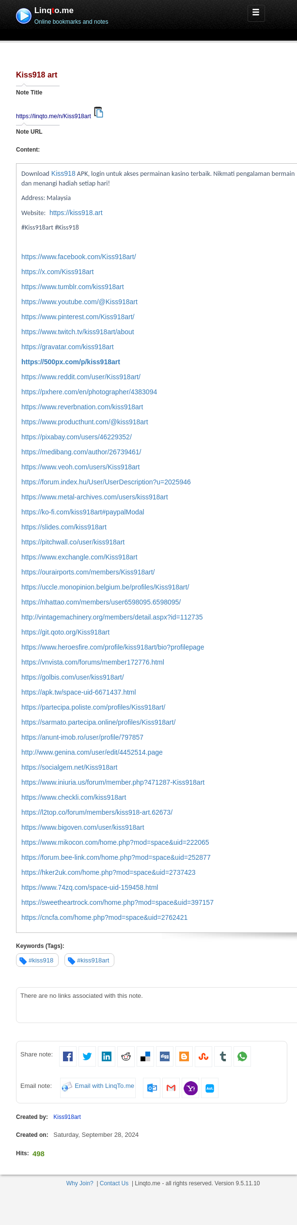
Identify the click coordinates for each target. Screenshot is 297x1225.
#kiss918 (41, 960)
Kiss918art (67, 1117)
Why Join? (80, 1183)
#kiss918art (93, 960)
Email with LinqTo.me (104, 1086)
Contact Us (114, 1183)
